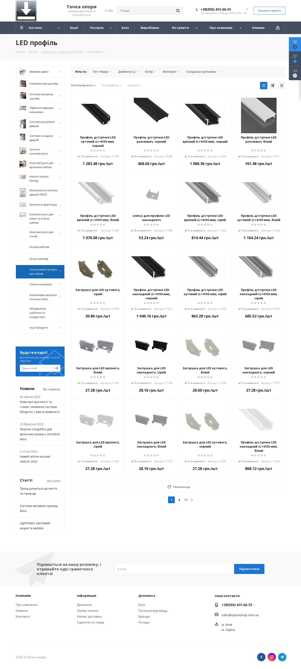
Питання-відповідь (153, 612)
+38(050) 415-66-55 (215, 9)
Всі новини (51, 390)
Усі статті (53, 482)
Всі (186, 499)
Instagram (272, 658)
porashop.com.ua (246, 616)
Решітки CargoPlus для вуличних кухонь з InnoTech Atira (40, 435)
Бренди (144, 618)
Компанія (23, 597)
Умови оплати (88, 612)
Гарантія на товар (90, 623)
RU (111, 11)
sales (225, 616)
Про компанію (26, 606)
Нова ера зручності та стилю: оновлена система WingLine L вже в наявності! (40, 408)
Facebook (261, 658)
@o (231, 616)
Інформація (86, 597)
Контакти (23, 618)
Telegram (282, 658)
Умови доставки (89, 618)
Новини (22, 612)
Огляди (144, 623)
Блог (141, 606)
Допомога (84, 606)
